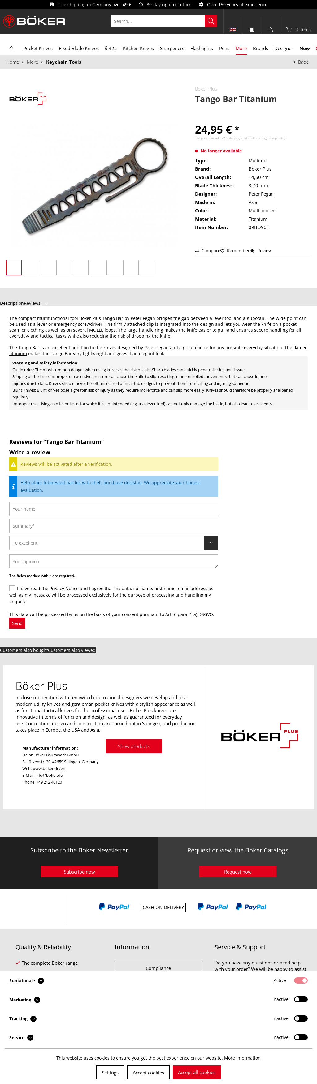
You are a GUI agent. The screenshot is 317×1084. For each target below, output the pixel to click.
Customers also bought (24, 650)
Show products (134, 746)
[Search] (211, 21)
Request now (238, 872)
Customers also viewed (72, 650)
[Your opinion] (113, 561)
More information (242, 1058)
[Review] (113, 543)
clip (150, 324)
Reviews (37, 303)
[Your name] (113, 509)
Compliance (158, 968)
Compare (207, 250)
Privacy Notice (64, 588)
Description (12, 303)
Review (261, 250)
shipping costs (238, 138)
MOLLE (96, 330)
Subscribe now (79, 872)
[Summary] (113, 526)
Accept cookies (148, 1072)
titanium (18, 353)
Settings (110, 1072)
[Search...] (164, 21)
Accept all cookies (196, 1072)
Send (17, 623)
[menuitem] (167, 21)
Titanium (258, 219)
